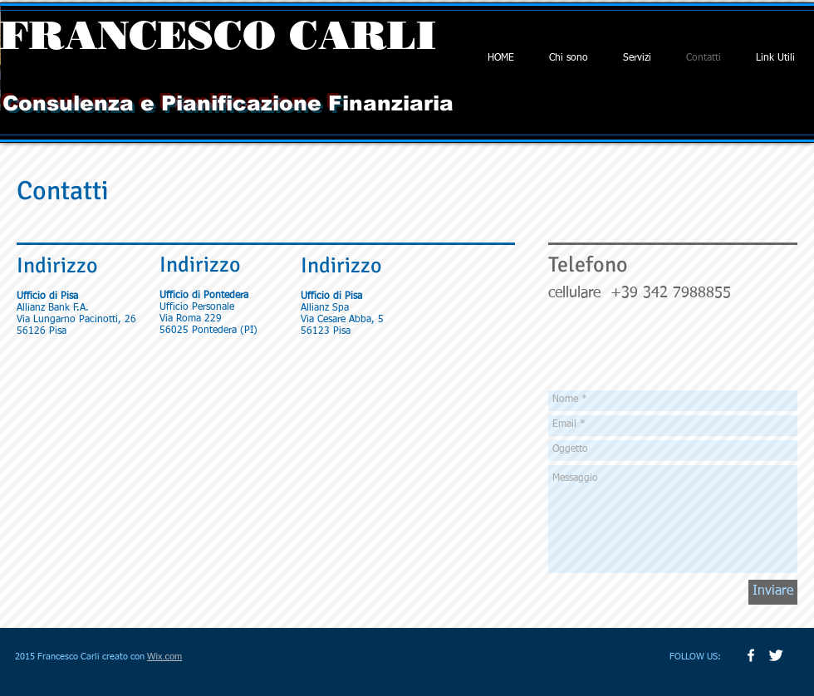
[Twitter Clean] (775, 655)
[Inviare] (772, 592)
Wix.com (164, 656)
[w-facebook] (751, 655)
